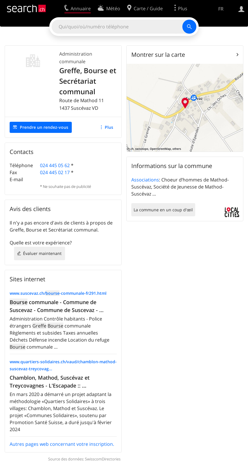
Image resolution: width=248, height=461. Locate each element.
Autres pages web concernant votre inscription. (62, 444)
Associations (145, 179)
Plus (109, 127)
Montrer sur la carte (158, 55)
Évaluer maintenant (42, 253)
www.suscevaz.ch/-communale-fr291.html (58, 293)
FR (220, 9)
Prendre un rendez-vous (44, 127)
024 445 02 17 (55, 172)
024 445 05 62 (55, 165)
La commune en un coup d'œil (163, 209)
